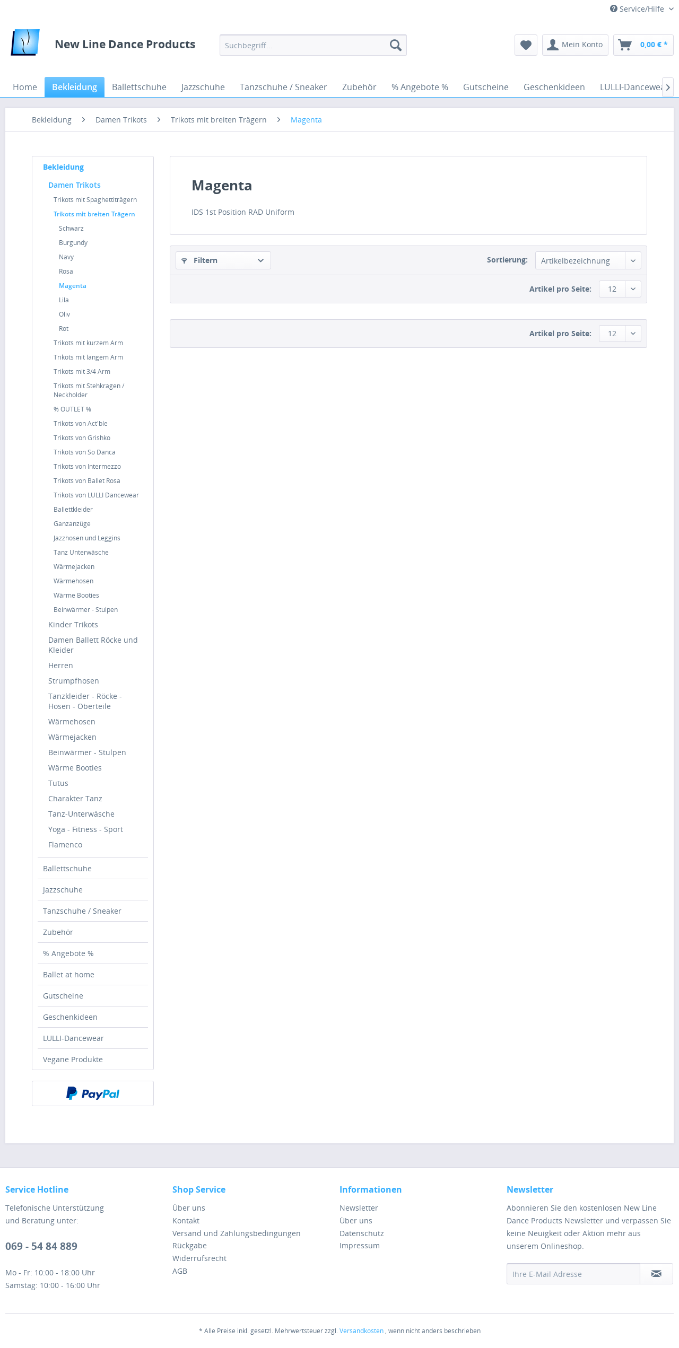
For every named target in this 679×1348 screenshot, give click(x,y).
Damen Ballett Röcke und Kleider (93, 645)
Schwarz (71, 228)
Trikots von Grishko (82, 437)
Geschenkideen (70, 1017)
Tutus (58, 783)
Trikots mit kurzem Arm (88, 342)
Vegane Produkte (73, 1059)
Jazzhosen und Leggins (87, 537)
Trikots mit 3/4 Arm (82, 371)
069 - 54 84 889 (41, 1246)
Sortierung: (507, 260)
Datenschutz (362, 1233)
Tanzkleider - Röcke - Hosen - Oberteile (85, 701)
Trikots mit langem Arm (88, 357)
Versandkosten (362, 1330)
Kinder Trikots (73, 624)
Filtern (199, 260)
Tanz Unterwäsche (81, 552)
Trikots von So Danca (85, 452)
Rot (63, 328)
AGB (179, 1271)
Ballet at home (68, 974)
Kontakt (185, 1220)
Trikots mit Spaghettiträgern (95, 199)
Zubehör (58, 932)
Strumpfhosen (73, 681)
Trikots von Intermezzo (87, 466)
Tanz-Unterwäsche (81, 814)
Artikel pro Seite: (560, 289)
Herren (60, 665)
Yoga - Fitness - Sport (85, 829)
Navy (66, 256)
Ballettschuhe (67, 868)
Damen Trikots (74, 185)
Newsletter (359, 1208)
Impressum (360, 1245)
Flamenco (65, 844)
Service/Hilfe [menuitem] (638, 9)
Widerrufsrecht (199, 1258)
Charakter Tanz (75, 798)
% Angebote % (68, 953)
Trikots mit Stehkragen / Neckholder (89, 390)
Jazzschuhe (63, 890)
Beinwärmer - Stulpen (86, 609)
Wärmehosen (73, 580)
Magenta (72, 285)
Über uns (188, 1208)
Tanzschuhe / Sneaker (82, 911)
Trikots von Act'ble (81, 423)
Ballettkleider (73, 509)
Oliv (64, 314)
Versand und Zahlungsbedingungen (236, 1233)
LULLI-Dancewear (73, 1038)
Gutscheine (63, 996)
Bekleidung (63, 167)
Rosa (66, 271)
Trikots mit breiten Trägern (94, 213)
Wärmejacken (74, 566)
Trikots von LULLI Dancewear (96, 495)
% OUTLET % (72, 409)
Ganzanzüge (72, 523)
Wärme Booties (76, 595)
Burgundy (73, 242)
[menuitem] (313, 45)
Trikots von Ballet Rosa (87, 480)
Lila (64, 299)
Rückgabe (189, 1245)
